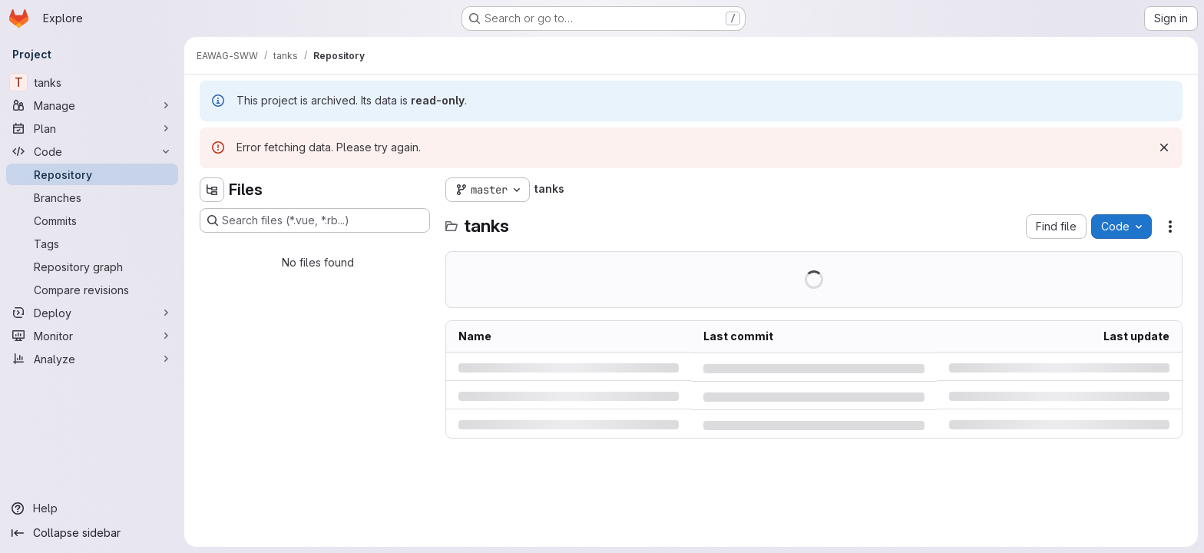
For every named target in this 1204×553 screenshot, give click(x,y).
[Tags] (92, 243)
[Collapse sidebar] (92, 533)
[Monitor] (92, 335)
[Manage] (92, 105)
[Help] (92, 508)
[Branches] (92, 197)
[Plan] (92, 128)
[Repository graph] (92, 266)
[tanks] (92, 82)
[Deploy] (92, 312)
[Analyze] (92, 358)
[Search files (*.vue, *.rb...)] (315, 220)
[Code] (92, 151)
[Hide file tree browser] (212, 189)
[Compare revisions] (92, 289)
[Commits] (92, 220)
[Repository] (92, 174)
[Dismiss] (1164, 147)
